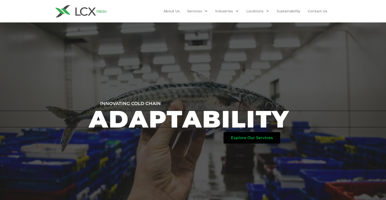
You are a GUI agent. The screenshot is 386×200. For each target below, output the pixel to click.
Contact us (317, 11)
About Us (171, 11)
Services (197, 11)
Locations (257, 11)
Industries (227, 11)
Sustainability (288, 11)
